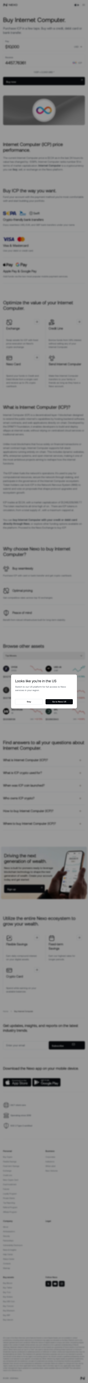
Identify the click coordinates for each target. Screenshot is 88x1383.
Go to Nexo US (59, 701)
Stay (29, 701)
